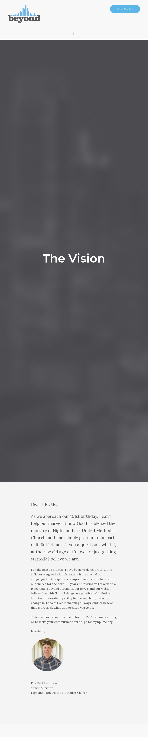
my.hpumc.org (102, 622)
